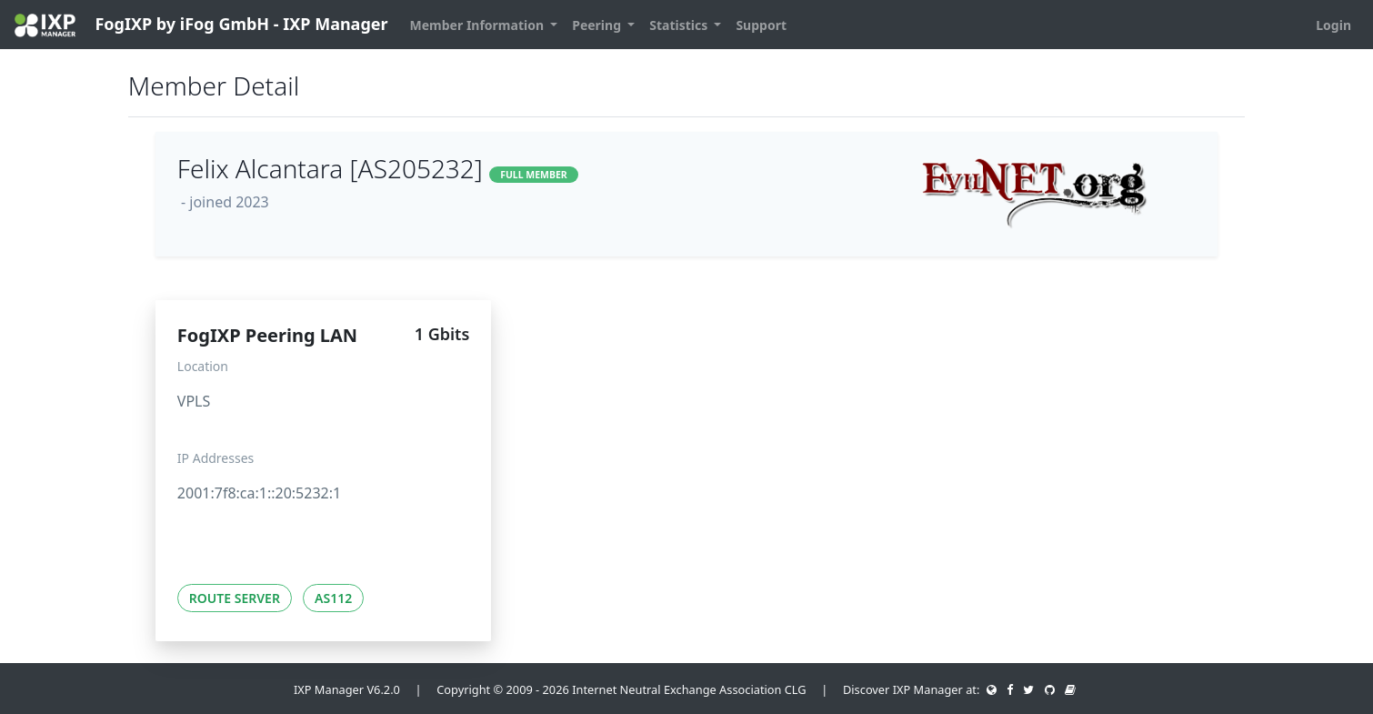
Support (761, 25)
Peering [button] (598, 25)
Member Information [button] (478, 25)
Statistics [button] (680, 25)
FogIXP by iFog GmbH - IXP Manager (201, 25)
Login (1333, 25)
